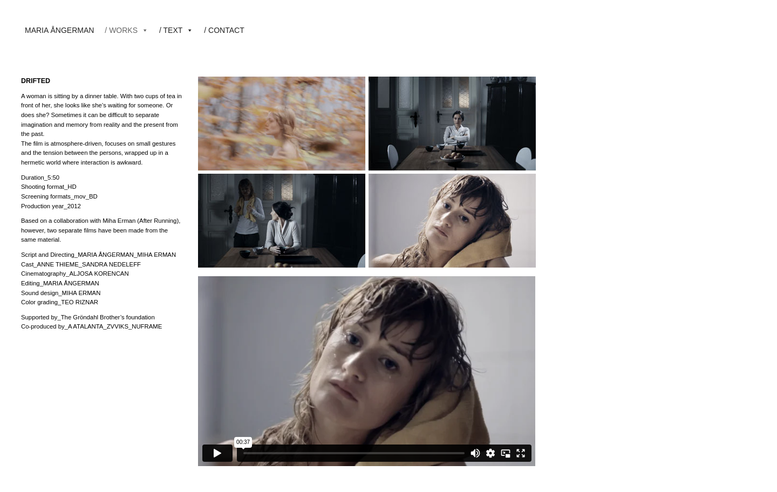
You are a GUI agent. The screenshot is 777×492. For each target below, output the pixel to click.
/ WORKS (126, 30)
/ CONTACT (224, 30)
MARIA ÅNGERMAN (59, 30)
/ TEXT (176, 30)
